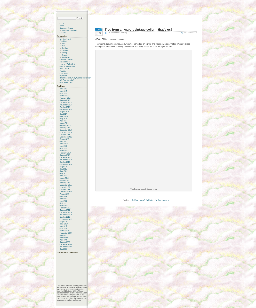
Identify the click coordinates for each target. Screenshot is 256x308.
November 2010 (66, 215)
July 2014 (63, 114)
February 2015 (65, 98)
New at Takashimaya (67, 66)
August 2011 (64, 194)
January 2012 (65, 183)
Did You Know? (114, 33)
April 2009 (63, 240)
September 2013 (66, 137)
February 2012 (65, 180)
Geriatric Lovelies (66, 59)
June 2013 (64, 144)
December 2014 (66, 102)
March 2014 (64, 123)
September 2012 (66, 164)
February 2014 (65, 125)
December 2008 (66, 244)
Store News (64, 73)
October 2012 (65, 162)
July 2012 (63, 169)
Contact (62, 33)
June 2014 (64, 116)
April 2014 (63, 121)
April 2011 (63, 203)
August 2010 (64, 221)
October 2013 (65, 135)
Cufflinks (65, 50)
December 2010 (66, 212)
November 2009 (66, 233)
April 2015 (63, 93)
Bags (63, 43)
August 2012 (64, 167)
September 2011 (66, 192)
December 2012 (66, 157)
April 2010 (63, 228)
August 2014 (64, 112)
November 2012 (66, 160)
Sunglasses (66, 57)
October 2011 (65, 189)
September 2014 (66, 109)
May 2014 (63, 119)
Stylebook (63, 76)
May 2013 (63, 146)
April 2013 (63, 148)
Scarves (64, 55)
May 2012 (63, 173)
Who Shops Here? (66, 82)
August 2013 (64, 139)
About (62, 26)
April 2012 (63, 176)
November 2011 (66, 187)
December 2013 (66, 130)
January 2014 (65, 128)
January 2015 (65, 100)
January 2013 (65, 155)
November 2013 (66, 132)
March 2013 (64, 151)
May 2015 (63, 91)
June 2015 (64, 89)
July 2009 (63, 235)
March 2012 (64, 178)
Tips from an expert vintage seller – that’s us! (138, 29)
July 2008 (63, 249)
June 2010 (64, 224)
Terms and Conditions (69, 30)
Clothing (65, 48)
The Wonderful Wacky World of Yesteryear (75, 78)
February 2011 (65, 208)
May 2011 (63, 201)
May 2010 (63, 226)
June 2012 (64, 171)
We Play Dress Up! (67, 80)
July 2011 (63, 196)
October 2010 (65, 217)
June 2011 (64, 199)
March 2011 (64, 205)
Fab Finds (63, 41)
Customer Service (66, 28)
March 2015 (64, 96)
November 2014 (66, 105)
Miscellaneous (65, 62)
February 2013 (65, 153)
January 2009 (65, 242)
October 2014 (65, 107)
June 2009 (64, 238)
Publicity (123, 33)
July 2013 (63, 141)
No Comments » (190, 33)
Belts (63, 46)
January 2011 (65, 210)
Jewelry (64, 53)
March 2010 (64, 231)
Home (62, 23)
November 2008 (66, 247)
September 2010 (66, 219)
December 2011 (66, 185)
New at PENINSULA (67, 64)
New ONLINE (65, 69)
